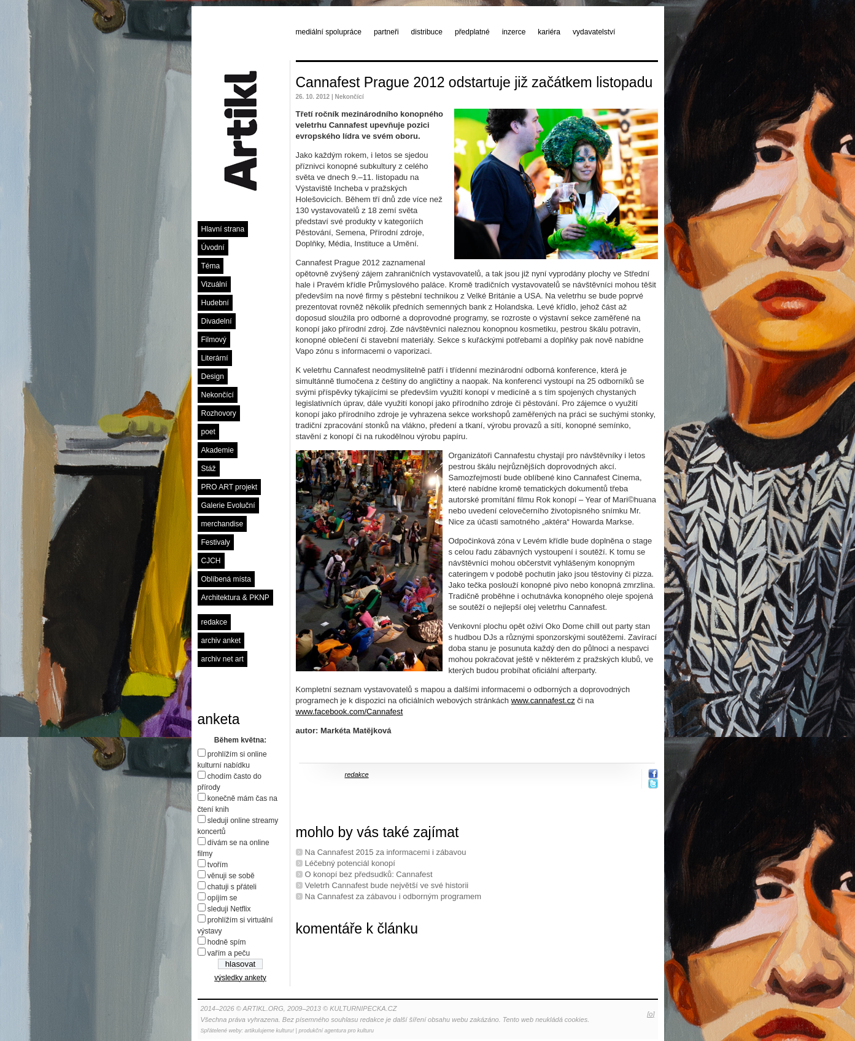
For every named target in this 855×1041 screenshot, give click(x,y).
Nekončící (217, 395)
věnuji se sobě (231, 875)
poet (208, 431)
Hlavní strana (223, 229)
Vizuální (214, 284)
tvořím (217, 864)
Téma (210, 266)
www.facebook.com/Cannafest (349, 711)
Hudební (215, 302)
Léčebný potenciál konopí (350, 863)
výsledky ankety (240, 977)
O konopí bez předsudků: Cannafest (369, 874)
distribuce (427, 32)
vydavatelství (594, 32)
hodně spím (226, 942)
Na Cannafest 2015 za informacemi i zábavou (385, 852)
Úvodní (213, 247)
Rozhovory (218, 413)
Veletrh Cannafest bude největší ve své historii (387, 885)
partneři (386, 32)
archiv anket (221, 640)
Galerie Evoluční (228, 505)
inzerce (514, 32)
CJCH (211, 560)
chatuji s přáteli (232, 887)
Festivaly (215, 542)
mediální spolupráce (329, 32)
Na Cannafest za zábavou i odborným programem (393, 896)
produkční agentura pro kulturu (336, 1030)
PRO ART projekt (229, 487)
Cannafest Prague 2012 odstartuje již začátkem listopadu (474, 82)
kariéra (549, 32)
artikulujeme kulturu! (270, 1030)
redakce (214, 622)
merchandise (222, 524)
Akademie (217, 450)
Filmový (213, 339)
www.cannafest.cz (543, 700)
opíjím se (222, 898)
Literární (214, 358)
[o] (650, 1014)
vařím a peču (228, 953)
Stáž (208, 468)
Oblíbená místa (226, 579)
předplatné (472, 32)
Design (212, 376)
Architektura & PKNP (235, 597)
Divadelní (216, 321)
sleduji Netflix (229, 909)
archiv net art (222, 659)
